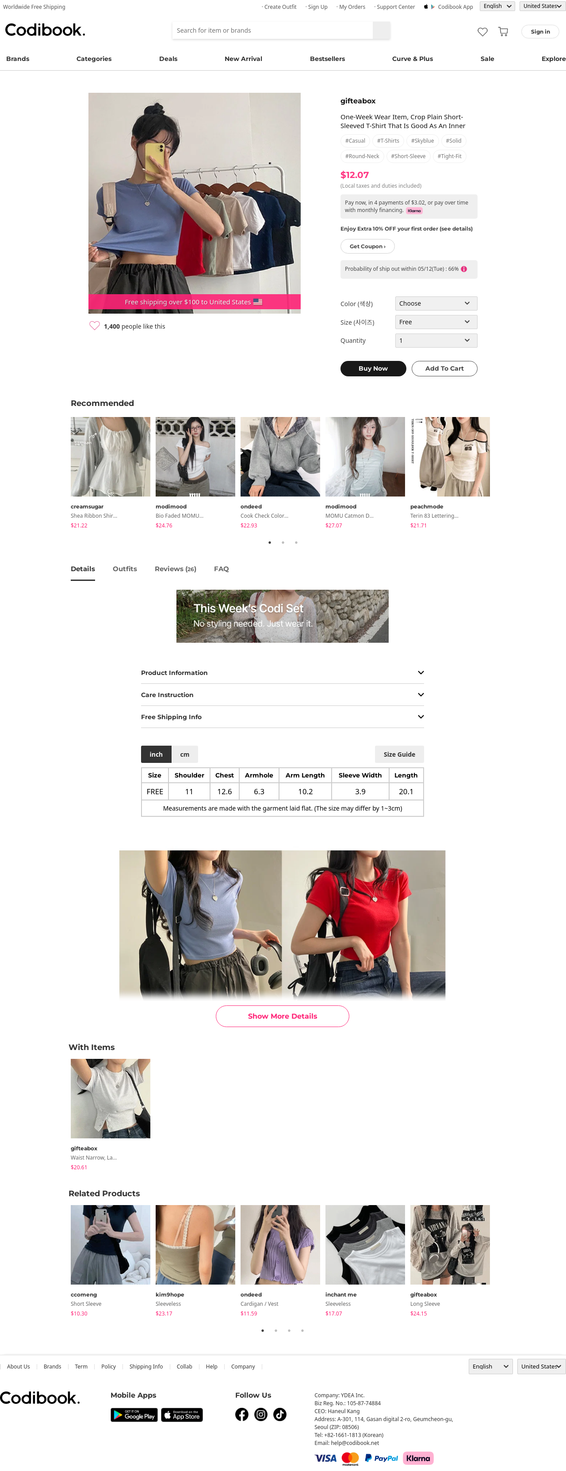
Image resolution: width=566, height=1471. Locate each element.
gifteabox (358, 101)
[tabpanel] (113, 474)
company (243, 1366)
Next (501, 474)
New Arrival (243, 59)
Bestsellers (327, 59)
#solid (454, 140)
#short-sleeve (408, 156)
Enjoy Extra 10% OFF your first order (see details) (406, 228)
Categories (93, 59)
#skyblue (422, 140)
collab (184, 1366)
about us (18, 1366)
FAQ (221, 569)
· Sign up (317, 7)
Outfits (125, 569)
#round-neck (362, 156)
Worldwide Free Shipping (34, 7)
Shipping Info (146, 1366)
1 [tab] (269, 542)
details (83, 569)
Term (81, 1366)
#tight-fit (450, 156)
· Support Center (394, 7)
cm (184, 754)
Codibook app (455, 7)
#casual (355, 140)
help (212, 1366)
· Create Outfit (279, 7)
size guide (399, 754)
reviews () (175, 569)
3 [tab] (296, 542)
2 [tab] (283, 542)
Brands (17, 59)
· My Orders (351, 7)
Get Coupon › (368, 246)
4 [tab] (302, 1330)
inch (156, 754)
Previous (64, 474)
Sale (487, 59)
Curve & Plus (412, 59)
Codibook (45, 30)
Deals (168, 59)
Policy (108, 1366)
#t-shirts (388, 140)
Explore (554, 59)
